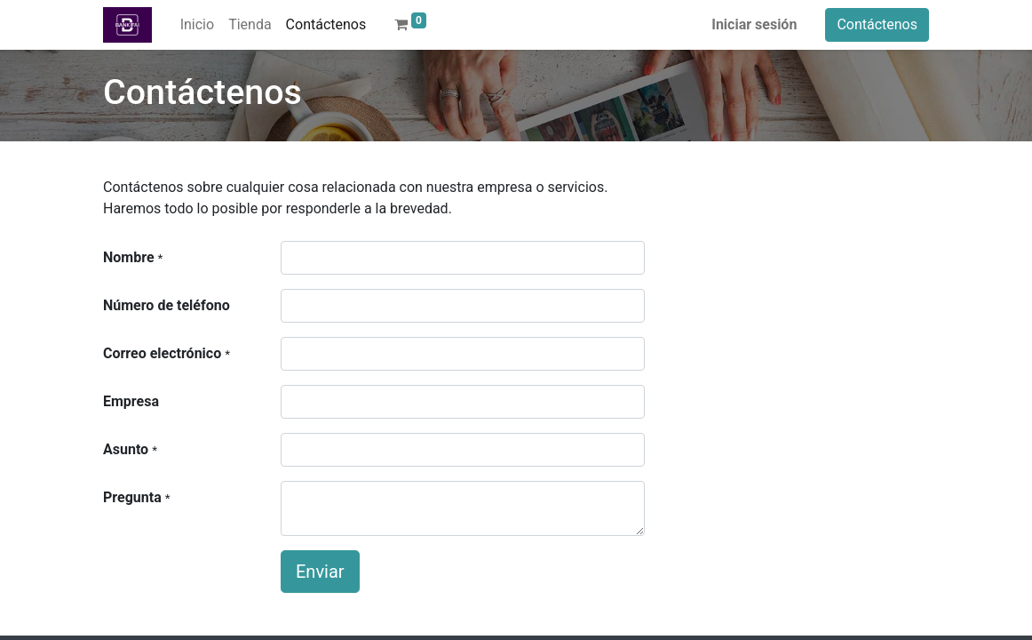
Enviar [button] (320, 571)
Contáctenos (877, 24)
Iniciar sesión (754, 24)
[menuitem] (197, 25)
